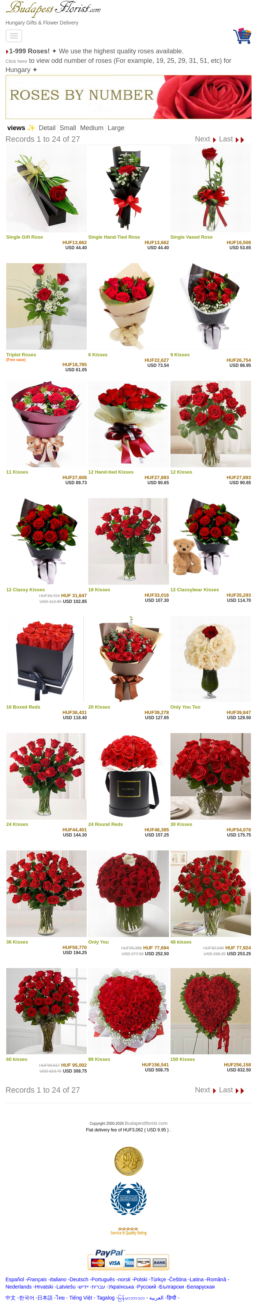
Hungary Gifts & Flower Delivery (41, 23)
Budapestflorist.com (146, 1123)
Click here (16, 61)
